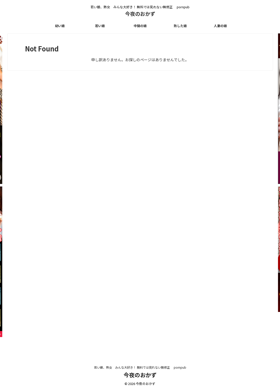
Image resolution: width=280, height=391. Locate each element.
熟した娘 (180, 25)
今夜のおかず (142, 13)
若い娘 (100, 25)
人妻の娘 (220, 25)
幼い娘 (60, 25)
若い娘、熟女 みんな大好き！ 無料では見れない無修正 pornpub (140, 367)
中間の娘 (140, 25)
